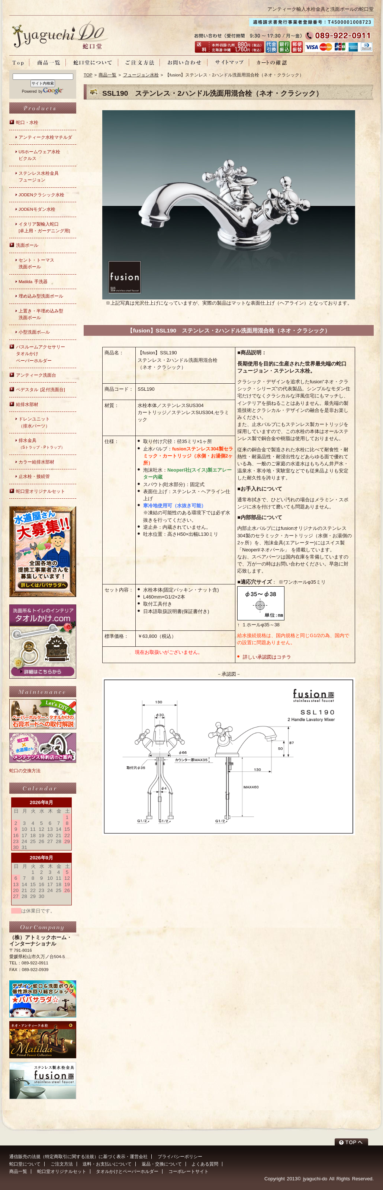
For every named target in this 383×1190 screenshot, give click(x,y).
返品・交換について (162, 1164)
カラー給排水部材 (36, 462)
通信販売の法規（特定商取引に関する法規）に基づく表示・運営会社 (78, 1156)
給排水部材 (27, 404)
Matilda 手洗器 (33, 281)
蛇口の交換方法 (25, 770)
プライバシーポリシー (180, 1156)
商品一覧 (107, 75)
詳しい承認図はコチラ (267, 657)
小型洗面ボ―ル (34, 332)
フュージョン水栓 (141, 75)
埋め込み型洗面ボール (41, 296)
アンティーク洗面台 (36, 375)
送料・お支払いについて (107, 1164)
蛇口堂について (25, 1164)
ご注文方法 (62, 1164)
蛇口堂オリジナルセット (40, 491)
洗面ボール (27, 245)
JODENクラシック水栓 (41, 195)
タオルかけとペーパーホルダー (127, 1171)
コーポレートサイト (188, 1171)
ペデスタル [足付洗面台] (40, 389)
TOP (88, 75)
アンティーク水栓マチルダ (45, 137)
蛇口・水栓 (27, 122)
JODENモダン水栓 (37, 209)
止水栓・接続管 (34, 476)
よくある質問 (205, 1164)
